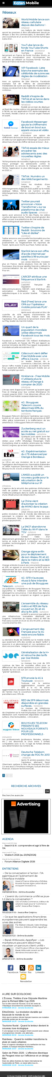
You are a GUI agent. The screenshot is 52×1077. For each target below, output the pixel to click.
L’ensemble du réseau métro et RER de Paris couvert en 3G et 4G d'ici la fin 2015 (34, 607)
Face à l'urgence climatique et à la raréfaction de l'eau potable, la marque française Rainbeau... (23, 1045)
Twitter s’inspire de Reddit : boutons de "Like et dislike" (33, 230)
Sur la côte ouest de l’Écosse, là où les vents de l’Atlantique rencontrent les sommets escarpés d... (22, 1005)
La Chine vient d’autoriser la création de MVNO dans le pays (34, 504)
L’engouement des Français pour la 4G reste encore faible (32, 632)
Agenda (7, 839)
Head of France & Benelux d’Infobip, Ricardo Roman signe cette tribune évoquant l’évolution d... (31, 883)
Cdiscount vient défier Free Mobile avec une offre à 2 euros (34, 356)
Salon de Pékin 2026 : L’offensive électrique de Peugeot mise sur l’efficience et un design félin (25, 1056)
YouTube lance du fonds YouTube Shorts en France (34, 48)
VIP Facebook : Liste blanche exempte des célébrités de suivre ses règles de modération (35, 72)
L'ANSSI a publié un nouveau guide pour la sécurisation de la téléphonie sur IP (35, 479)
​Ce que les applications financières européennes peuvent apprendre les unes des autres (24, 919)
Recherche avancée (13, 795)
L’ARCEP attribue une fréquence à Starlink (34, 278)
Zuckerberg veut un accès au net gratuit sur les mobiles (35, 431)
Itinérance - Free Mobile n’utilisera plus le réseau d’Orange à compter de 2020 (35, 380)
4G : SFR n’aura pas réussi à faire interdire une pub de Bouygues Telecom (25, 582)
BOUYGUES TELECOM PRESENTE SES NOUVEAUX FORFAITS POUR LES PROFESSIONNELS (34, 729)
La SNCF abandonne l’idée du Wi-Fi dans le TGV (34, 529)
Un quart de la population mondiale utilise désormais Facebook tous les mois (35, 331)
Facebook (12, 972)
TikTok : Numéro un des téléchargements (34, 178)
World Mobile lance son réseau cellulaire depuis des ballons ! (35, 22)
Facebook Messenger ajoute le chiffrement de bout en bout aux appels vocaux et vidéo (35, 126)
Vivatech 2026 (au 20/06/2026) (20, 855)
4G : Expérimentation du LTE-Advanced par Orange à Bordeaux (34, 454)
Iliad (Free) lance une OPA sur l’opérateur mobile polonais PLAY (34, 304)
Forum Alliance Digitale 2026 (20, 861)
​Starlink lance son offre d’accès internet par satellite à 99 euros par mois (35, 255)
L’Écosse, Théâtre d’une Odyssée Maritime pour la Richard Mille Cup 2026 (24, 999)
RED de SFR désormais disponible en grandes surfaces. (35, 703)
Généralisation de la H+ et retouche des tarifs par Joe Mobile (35, 655)
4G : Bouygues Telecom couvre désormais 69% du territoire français (32, 406)
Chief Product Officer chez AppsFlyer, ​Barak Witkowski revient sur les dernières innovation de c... (32, 950)
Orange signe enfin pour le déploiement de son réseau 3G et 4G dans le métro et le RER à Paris (35, 557)
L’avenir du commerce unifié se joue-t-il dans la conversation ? (26, 897)
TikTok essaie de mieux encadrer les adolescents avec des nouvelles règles (35, 152)
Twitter (23, 972)
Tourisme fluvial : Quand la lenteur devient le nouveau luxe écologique (25, 1027)
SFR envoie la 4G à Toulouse (32, 679)
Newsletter (26, 981)
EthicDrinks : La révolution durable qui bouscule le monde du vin (22, 1013)
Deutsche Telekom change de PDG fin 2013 (35, 753)
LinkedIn (40, 972)
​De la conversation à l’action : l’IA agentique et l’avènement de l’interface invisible (22, 876)
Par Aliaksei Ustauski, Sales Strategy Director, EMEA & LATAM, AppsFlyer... (31, 926)
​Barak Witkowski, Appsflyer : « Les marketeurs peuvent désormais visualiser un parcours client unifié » (23, 943)
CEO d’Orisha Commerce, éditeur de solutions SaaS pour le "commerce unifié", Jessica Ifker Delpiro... (32, 903)
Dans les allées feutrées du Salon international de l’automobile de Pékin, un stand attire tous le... (22, 1062)
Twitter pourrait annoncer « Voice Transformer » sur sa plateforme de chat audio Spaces (33, 207)
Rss (29, 972)
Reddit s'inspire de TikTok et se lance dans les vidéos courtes (35, 99)
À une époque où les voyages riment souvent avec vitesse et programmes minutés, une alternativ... (25, 1032)
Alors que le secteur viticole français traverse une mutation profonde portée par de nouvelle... (25, 1018)
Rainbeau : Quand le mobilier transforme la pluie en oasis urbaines (24, 1040)
